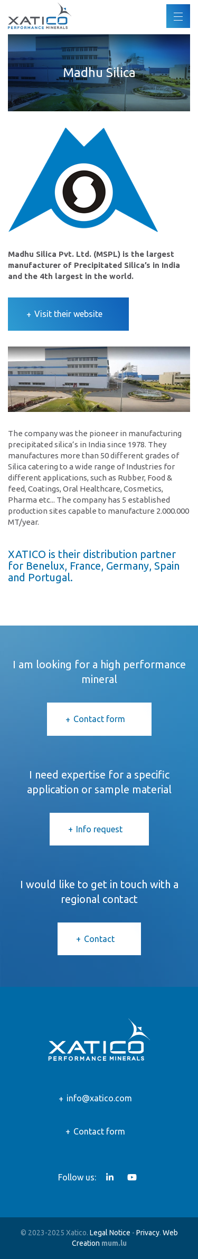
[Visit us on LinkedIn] (109, 1177)
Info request (99, 829)
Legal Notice (110, 1232)
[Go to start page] (39, 16)
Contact (99, 939)
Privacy (147, 1232)
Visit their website (68, 314)
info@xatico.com (99, 1098)
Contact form (99, 719)
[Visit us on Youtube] (132, 1177)
